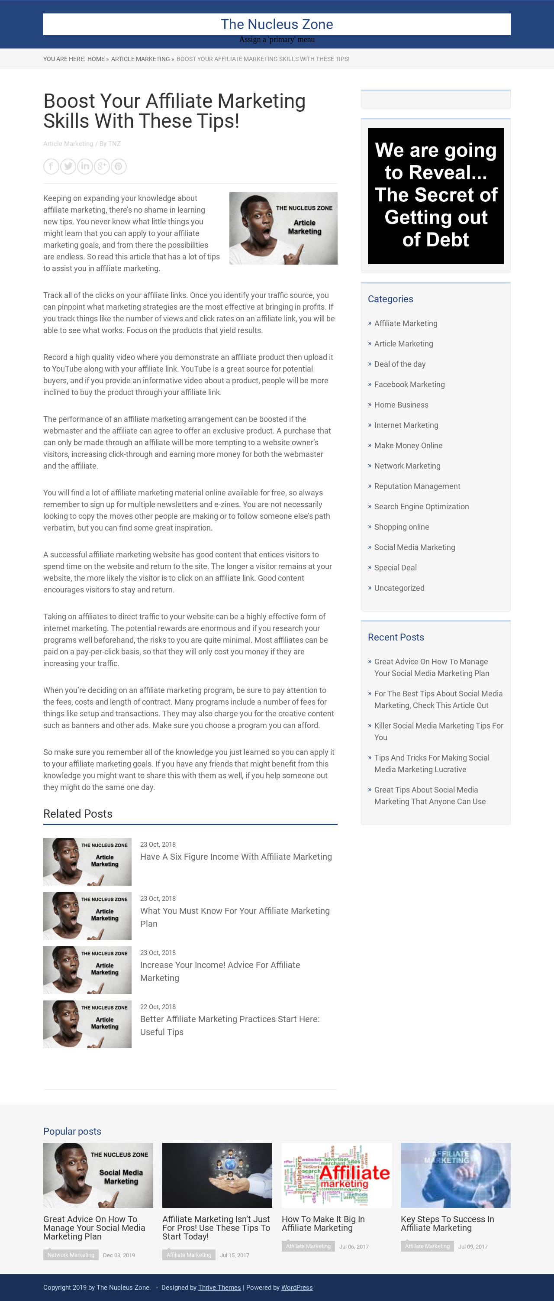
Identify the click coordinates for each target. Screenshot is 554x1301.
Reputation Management (417, 486)
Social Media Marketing (414, 547)
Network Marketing (407, 465)
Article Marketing (403, 343)
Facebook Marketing (409, 384)
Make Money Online (408, 445)
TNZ (114, 144)
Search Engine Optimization (421, 506)
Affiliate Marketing (406, 323)
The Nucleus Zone (277, 24)
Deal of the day (400, 364)
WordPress (297, 1287)
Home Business (401, 404)
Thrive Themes (219, 1287)
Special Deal (395, 567)
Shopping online (401, 526)
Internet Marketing (406, 425)
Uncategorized (399, 587)
